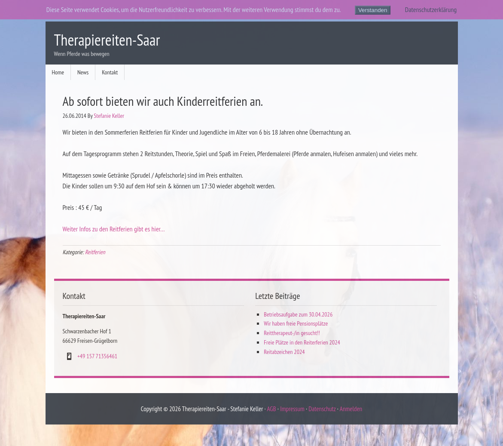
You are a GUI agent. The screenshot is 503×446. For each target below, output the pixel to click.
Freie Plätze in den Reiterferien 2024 (302, 342)
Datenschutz (321, 409)
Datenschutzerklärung (431, 9)
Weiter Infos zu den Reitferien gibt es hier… (114, 229)
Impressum (292, 409)
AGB (271, 409)
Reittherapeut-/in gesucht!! (292, 333)
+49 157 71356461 (97, 356)
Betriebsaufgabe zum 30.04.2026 (298, 314)
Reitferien (95, 252)
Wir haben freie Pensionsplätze (296, 323)
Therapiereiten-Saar (107, 40)
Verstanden (372, 10)
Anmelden (351, 409)
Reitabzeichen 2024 (284, 352)
